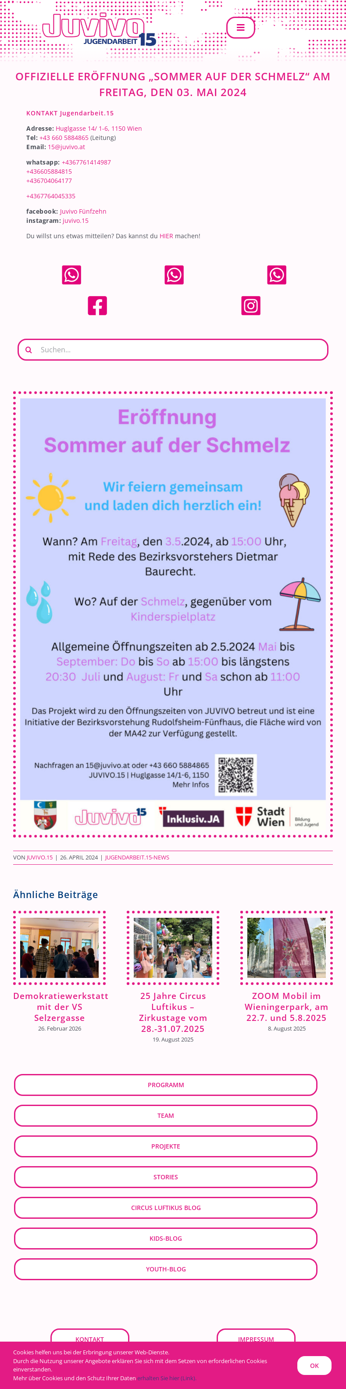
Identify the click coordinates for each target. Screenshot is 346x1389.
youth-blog (166, 1269)
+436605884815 (49, 171)
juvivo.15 (76, 220)
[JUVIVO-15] (96, 11)
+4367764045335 (50, 196)
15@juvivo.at (66, 147)
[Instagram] (251, 298)
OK (314, 1365)
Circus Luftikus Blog (166, 1207)
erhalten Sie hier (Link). (166, 1378)
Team (165, 1115)
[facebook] (97, 298)
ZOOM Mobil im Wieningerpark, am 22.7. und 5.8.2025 (286, 1007)
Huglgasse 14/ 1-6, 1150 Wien (99, 128)
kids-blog (166, 1238)
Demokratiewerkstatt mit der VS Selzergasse (61, 1007)
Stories (165, 1177)
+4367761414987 (86, 162)
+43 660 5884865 (64, 137)
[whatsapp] (71, 267)
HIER (166, 236)
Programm (166, 1085)
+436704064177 (49, 180)
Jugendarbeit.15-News (137, 857)
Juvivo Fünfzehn (83, 211)
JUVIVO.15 (40, 857)
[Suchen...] (173, 350)
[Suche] (28, 350)
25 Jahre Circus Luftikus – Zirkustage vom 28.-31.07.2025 (173, 1012)
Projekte (165, 1146)
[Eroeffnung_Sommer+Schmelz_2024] (173, 614)
